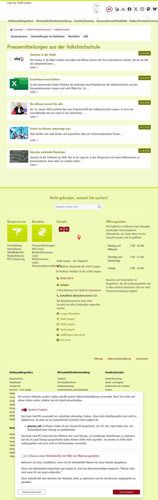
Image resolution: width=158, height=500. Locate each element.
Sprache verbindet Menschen (47, 152)
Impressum (95, 290)
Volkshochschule (62, 29)
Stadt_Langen (67, 318)
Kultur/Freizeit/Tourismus (39, 29)
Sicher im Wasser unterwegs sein (50, 128)
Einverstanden (126, 492)
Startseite (18, 29)
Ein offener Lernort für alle (46, 104)
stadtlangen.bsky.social (72, 334)
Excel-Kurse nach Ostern (45, 79)
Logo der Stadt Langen (19, 2)
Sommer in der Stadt (43, 54)
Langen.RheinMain (70, 313)
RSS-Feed (65, 339)
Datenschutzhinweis (31, 492)
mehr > (34, 67)
